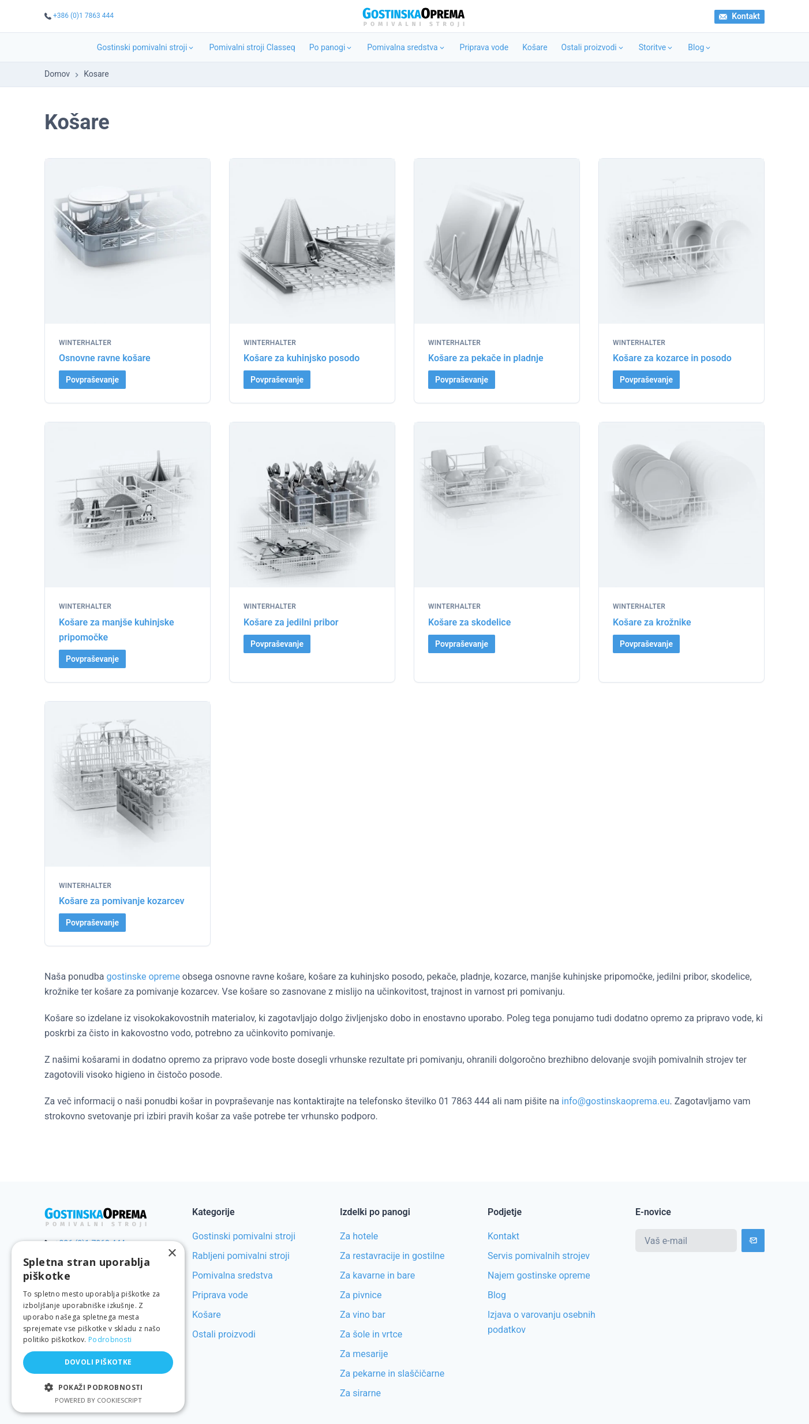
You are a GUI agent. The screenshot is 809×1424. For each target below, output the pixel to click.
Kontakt (739, 16)
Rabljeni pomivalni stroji (241, 1255)
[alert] (98, 1326)
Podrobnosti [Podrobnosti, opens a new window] (110, 1339)
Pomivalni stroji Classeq (252, 47)
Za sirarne (360, 1393)
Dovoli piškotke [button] (98, 1362)
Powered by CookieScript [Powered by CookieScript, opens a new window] (98, 1400)
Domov (57, 73)
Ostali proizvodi (593, 47)
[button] (98, 1387)
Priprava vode (484, 47)
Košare (534, 47)
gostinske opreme (143, 976)
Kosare (96, 73)
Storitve (657, 47)
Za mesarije (364, 1353)
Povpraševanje (92, 379)
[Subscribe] (753, 1240)
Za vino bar (362, 1314)
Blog (700, 47)
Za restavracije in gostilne (392, 1255)
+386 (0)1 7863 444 (83, 16)
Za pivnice (360, 1295)
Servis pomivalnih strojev (539, 1255)
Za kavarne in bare (377, 1275)
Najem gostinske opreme (539, 1275)
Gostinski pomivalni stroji (146, 47)
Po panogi (331, 47)
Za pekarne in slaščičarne (392, 1373)
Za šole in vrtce (371, 1334)
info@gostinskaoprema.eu (615, 1101)
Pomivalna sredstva (406, 47)
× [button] (171, 1253)
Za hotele (359, 1236)
